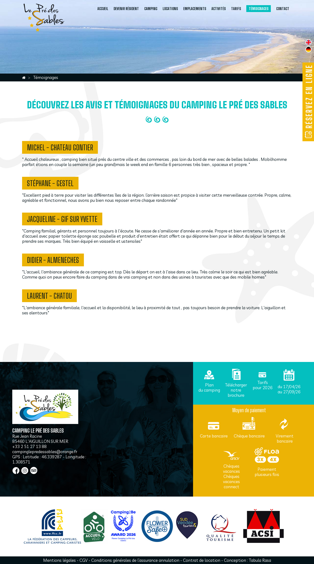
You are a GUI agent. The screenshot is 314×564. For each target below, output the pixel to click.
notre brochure (236, 392)
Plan (209, 384)
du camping (209, 390)
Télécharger (236, 384)
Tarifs (262, 382)
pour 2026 (262, 387)
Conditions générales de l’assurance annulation (135, 560)
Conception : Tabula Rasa (247, 560)
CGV (83, 560)
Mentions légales (59, 560)
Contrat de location (201, 560)
